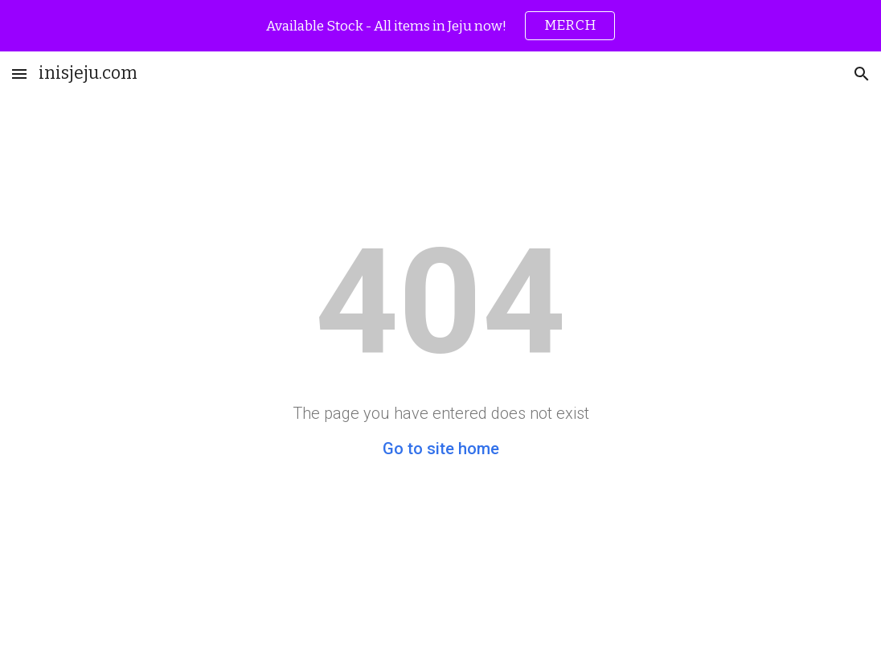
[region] (440, 25)
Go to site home (441, 448)
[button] (19, 73)
